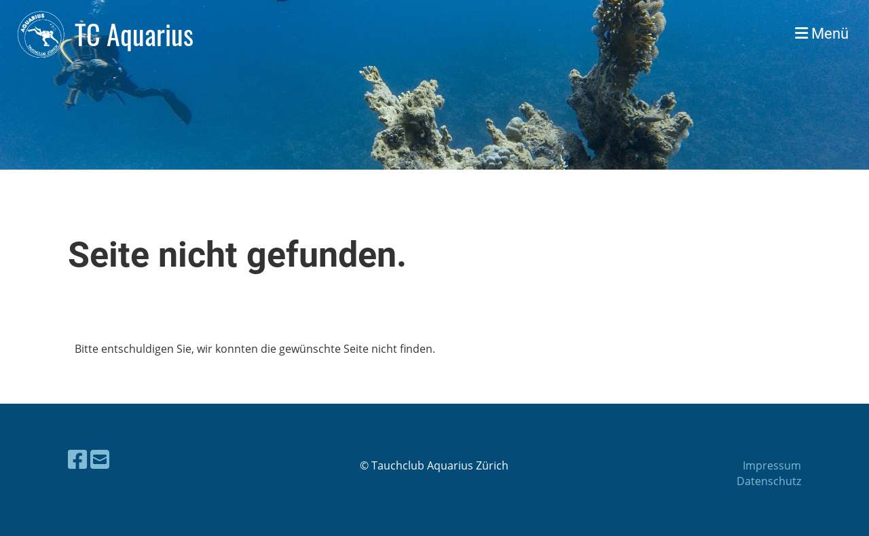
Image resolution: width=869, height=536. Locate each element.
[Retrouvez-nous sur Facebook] (77, 459)
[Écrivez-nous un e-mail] (99, 459)
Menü (822, 33)
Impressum (772, 465)
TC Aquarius (134, 34)
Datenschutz (769, 481)
